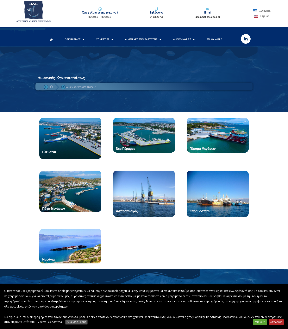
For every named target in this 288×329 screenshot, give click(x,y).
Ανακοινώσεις (184, 39)
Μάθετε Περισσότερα (50, 322)
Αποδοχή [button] (260, 322)
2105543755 (156, 16)
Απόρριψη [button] (276, 322)
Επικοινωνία (214, 39)
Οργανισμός (74, 39)
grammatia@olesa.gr (207, 16)
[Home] (51, 87)
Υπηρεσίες (104, 39)
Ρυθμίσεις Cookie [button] (76, 322)
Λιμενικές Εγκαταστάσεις (143, 39)
